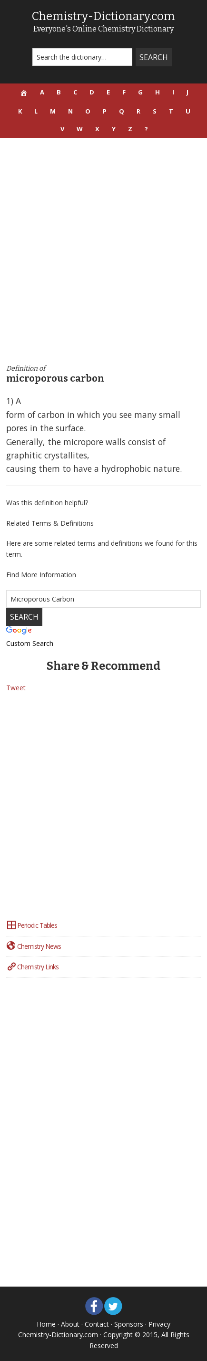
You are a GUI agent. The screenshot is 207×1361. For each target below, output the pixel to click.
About (70, 1324)
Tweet (16, 687)
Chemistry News (33, 946)
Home (46, 1324)
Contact (97, 1324)
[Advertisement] (103, 251)
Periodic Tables (31, 925)
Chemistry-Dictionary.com (103, 16)
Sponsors (128, 1324)
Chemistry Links (32, 966)
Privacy (159, 1324)
